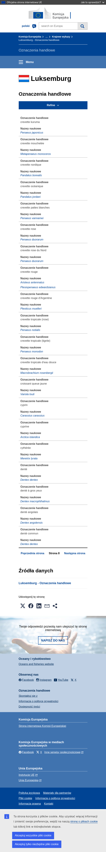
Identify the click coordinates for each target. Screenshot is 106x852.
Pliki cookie (25, 798)
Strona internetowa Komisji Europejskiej (42, 726)
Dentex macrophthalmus (35, 501)
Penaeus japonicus (31, 132)
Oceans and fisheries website (36, 664)
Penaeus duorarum (31, 239)
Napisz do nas (53, 640)
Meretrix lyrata (28, 458)
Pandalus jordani (30, 196)
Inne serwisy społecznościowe (62, 752)
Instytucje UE (27, 774)
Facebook (26, 752)
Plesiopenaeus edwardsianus (37, 287)
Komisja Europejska (30, 36)
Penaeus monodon (31, 351)
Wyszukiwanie (82, 26)
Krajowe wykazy (61, 36)
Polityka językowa (29, 792)
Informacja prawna (30, 803)
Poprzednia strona (32, 553)
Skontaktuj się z (28, 695)
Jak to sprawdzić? (92, 2)
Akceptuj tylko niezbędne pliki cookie (37, 844)
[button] (22, 605)
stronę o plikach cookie (84, 821)
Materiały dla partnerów (57, 792)
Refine (51, 105)
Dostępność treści (29, 706)
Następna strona (74, 553)
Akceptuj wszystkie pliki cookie (33, 835)
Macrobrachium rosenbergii (36, 372)
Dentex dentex (29, 479)
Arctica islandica (30, 437)
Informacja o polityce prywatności (38, 701)
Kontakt (48, 803)
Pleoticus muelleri (30, 308)
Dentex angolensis (31, 522)
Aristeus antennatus (32, 282)
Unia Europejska (28, 780)
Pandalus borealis (31, 175)
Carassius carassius (32, 415)
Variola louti (27, 394)
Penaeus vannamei (31, 218)
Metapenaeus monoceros (35, 154)
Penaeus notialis (30, 330)
